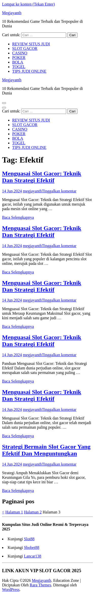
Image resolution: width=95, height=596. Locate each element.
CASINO (19, 53)
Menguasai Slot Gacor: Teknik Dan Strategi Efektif (41, 177)
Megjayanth (11, 13)
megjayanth (32, 191)
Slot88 (29, 539)
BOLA (17, 62)
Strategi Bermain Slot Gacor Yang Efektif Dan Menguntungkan (46, 450)
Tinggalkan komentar (59, 191)
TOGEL (18, 67)
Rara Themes (40, 585)
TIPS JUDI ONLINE (29, 71)
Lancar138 (32, 556)
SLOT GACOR (24, 48)
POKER (18, 57)
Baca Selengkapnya (18, 217)
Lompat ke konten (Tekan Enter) (28, 4)
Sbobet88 (31, 547)
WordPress (11, 589)
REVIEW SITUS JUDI (31, 44)
